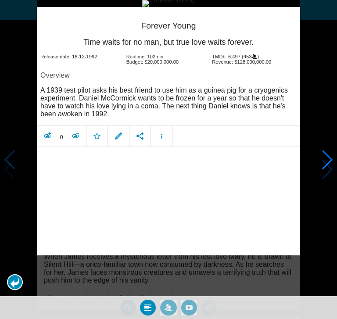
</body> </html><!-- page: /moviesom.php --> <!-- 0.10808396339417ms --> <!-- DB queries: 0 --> (168, 159)
